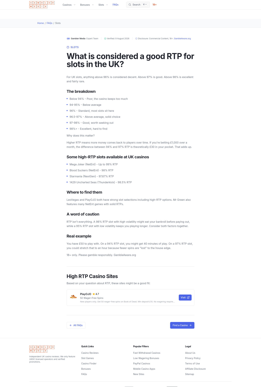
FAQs (116, 4)
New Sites (138, 374)
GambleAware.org (182, 38)
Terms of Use (192, 363)
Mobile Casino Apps (144, 368)
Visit (185, 297)
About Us (190, 352)
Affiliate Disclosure (195, 368)
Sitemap (189, 374)
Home (40, 23)
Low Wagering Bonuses (146, 358)
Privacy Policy (193, 358)
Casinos (67, 4)
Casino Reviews (90, 352)
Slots (101, 4)
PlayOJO (85, 294)
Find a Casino (182, 325)
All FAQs (76, 325)
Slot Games (87, 358)
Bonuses (85, 4)
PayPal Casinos (141, 363)
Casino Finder (88, 363)
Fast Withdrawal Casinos (146, 352)
